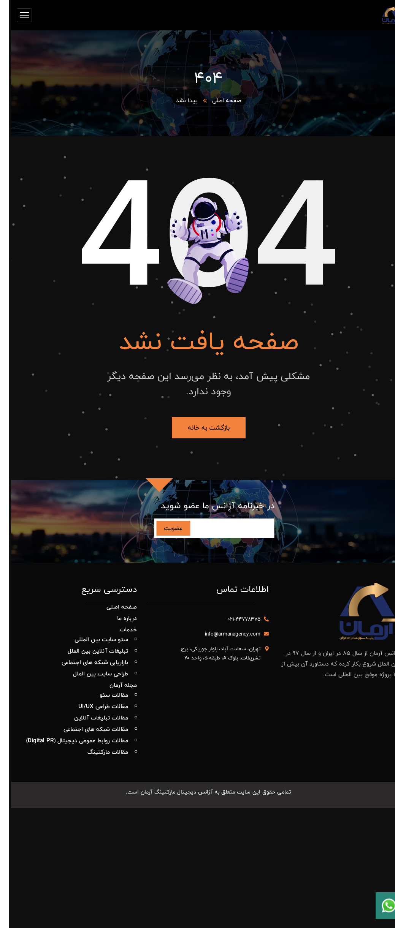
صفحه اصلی (215, 101)
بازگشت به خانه (198, 427)
